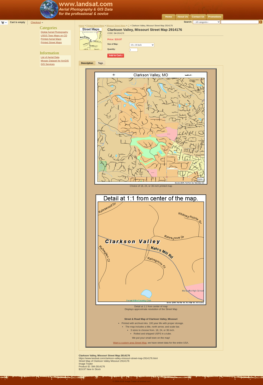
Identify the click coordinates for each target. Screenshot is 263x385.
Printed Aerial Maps (51, 39)
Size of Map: (112, 44)
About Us (182, 16)
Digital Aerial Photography (54, 32)
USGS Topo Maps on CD (54, 35)
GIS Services (48, 64)
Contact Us (198, 16)
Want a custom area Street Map (129, 342)
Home (168, 16)
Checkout (36, 22)
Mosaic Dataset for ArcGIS (55, 60)
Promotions (214, 16)
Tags (100, 63)
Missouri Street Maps (115, 25)
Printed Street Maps (95, 25)
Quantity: (111, 49)
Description (87, 63)
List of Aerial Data (50, 57)
